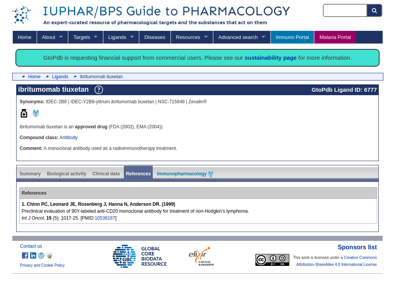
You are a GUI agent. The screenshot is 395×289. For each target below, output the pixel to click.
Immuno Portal (292, 37)
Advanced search (238, 37)
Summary (30, 173)
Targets (81, 37)
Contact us (31, 246)
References (138, 173)
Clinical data (106, 173)
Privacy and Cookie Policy (42, 265)
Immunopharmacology (185, 174)
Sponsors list (357, 247)
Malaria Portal (335, 37)
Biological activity (66, 173)
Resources (188, 37)
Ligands (117, 37)
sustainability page (271, 57)
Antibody (68, 137)
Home (24, 37)
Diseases (154, 37)
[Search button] (374, 10)
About (48, 37)
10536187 (105, 218)
